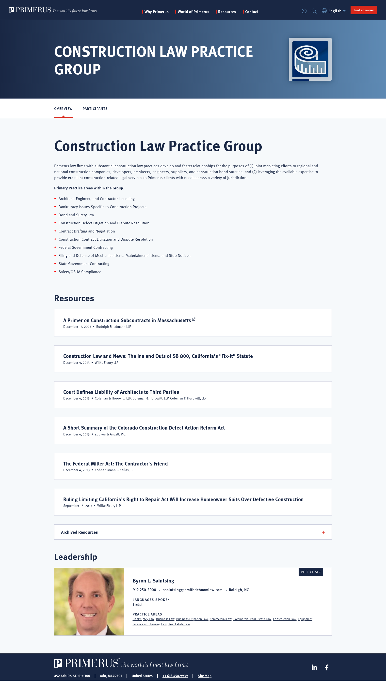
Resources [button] (227, 12)
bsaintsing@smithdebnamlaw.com (192, 589)
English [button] (334, 11)
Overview (63, 108)
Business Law (165, 619)
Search (314, 11)
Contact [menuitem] (251, 12)
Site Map (204, 675)
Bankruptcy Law (143, 619)
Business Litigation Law (192, 619)
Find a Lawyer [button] (364, 9)
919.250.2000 (144, 589)
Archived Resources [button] (79, 532)
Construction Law (284, 619)
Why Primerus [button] (157, 12)
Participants (95, 108)
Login (304, 11)
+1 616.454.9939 (175, 675)
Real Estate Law (179, 624)
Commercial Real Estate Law (252, 619)
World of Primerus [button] (193, 12)
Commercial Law (221, 619)
